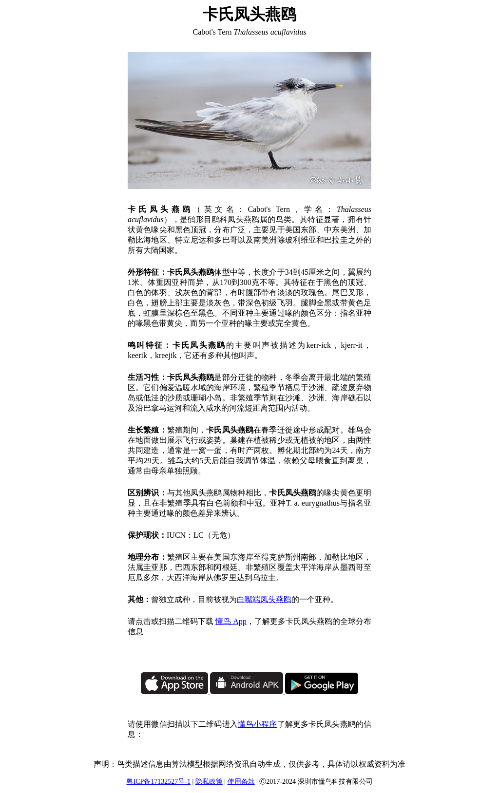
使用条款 (241, 781)
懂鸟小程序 (257, 724)
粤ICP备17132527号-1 (158, 781)
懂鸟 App (231, 621)
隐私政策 (209, 781)
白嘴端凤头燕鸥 (264, 599)
